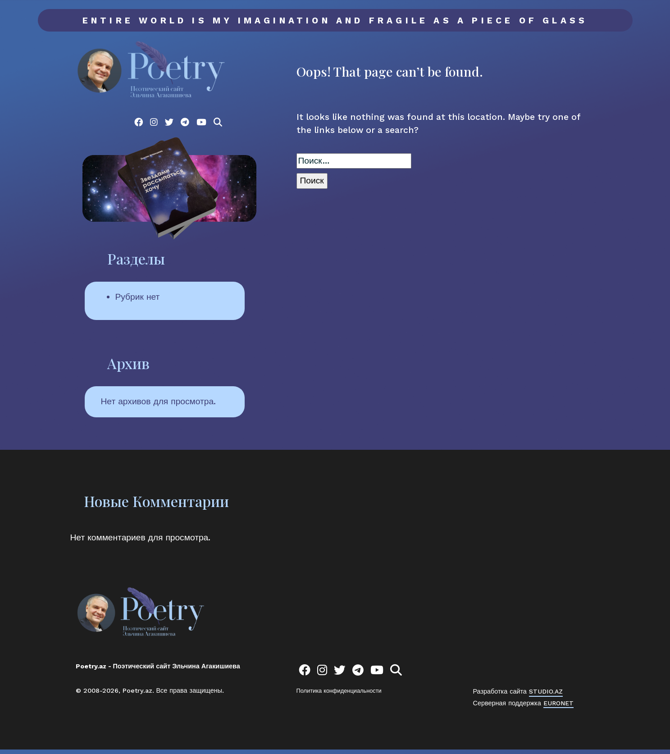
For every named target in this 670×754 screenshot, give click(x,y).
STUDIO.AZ (546, 695)
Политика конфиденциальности (339, 695)
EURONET (558, 707)
